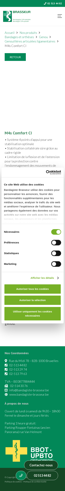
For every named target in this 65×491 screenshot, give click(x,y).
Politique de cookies (13, 481)
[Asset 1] (17, 16)
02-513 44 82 (18, 365)
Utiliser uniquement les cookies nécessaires (32, 313)
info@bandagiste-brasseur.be (29, 390)
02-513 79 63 (18, 374)
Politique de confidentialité (34, 481)
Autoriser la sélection (32, 300)
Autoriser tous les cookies (32, 288)
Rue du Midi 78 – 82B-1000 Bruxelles (33, 361)
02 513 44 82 (42, 475)
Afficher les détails (42, 277)
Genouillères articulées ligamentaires (30, 41)
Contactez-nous (41, 465)
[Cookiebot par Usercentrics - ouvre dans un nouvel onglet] (46, 172)
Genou (43, 37)
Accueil (10, 33)
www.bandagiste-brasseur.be (29, 394)
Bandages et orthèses (19, 37)
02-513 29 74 (18, 369)
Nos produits (28, 33)
